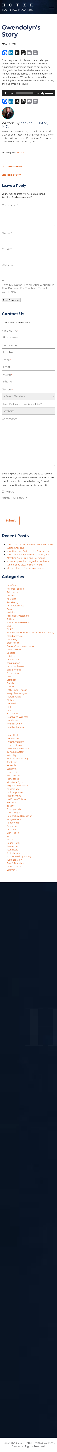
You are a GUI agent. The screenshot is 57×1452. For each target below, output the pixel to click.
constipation (13, 663)
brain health (13, 642)
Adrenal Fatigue (15, 588)
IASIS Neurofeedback (18, 748)
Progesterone (14, 819)
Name (7, 233)
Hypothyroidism (15, 741)
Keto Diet (12, 765)
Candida (11, 652)
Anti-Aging (12, 602)
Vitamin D (12, 870)
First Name (10, 330)
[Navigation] (51, 7)
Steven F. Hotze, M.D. (25, 124)
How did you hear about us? (22, 404)
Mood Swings (14, 795)
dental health (14, 669)
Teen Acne (12, 846)
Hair (9, 706)
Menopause (13, 779)
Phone (7, 375)
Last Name (10, 345)
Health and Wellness (17, 717)
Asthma (11, 619)
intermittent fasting (17, 758)
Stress (10, 839)
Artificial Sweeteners (18, 615)
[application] (28, 93)
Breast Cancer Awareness (20, 646)
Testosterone (13, 853)
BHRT (10, 629)
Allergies (11, 599)
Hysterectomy (14, 745)
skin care (11, 829)
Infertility (11, 755)
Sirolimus (12, 826)
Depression (13, 673)
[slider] (24, 93)
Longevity (12, 768)
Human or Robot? (14, 497)
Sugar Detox (13, 843)
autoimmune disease (18, 622)
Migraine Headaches (17, 785)
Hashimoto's (13, 713)
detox (10, 676)
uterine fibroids (15, 866)
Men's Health (13, 775)
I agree (9, 491)
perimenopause (15, 812)
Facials (10, 683)
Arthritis (11, 612)
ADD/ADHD (13, 585)
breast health (14, 649)
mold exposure (14, 792)
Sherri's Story (28, 175)
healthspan (12, 720)
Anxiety (11, 609)
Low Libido (12, 772)
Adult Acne (12, 592)
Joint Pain (12, 762)
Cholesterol (13, 659)
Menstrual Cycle (15, 782)
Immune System (15, 752)
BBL (9, 626)
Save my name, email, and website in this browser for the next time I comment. (28, 288)
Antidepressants (15, 605)
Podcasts (22, 152)
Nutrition (11, 802)
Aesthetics (12, 595)
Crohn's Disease (15, 666)
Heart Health (13, 735)
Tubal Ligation (14, 859)
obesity (10, 805)
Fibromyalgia (14, 696)
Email (7, 249)
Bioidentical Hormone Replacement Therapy (30, 632)
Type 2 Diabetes (15, 863)
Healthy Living (14, 723)
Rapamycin (13, 822)
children (11, 656)
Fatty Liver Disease (17, 690)
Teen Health (13, 849)
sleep (9, 836)
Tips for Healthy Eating (19, 856)
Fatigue (11, 686)
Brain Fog (12, 639)
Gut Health (12, 703)
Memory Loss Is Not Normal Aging (25, 568)
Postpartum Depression (19, 816)
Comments (9, 419)
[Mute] (42, 93)
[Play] (5, 93)
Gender (7, 389)
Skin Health (13, 832)
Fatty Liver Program (17, 693)
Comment (10, 205)
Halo (9, 710)
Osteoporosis (14, 809)
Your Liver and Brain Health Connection (28, 551)
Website (7, 265)
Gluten (10, 700)
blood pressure (14, 636)
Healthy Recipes (15, 727)
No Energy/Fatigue (17, 799)
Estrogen (11, 679)
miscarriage (13, 789)
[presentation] (25, 507)
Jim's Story (12, 166)
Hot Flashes (13, 738)
